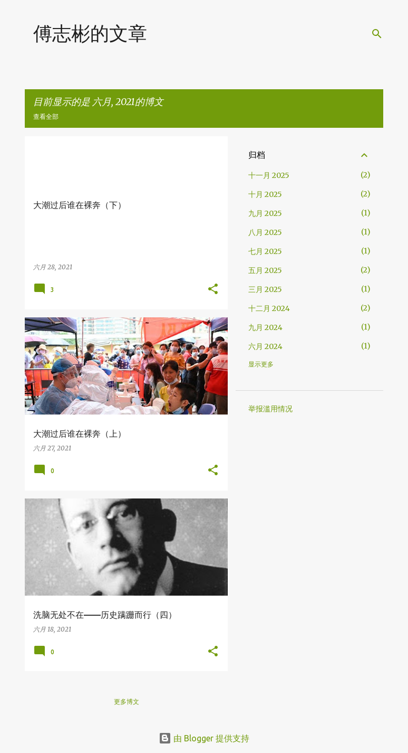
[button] (213, 290)
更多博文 (126, 701)
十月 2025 (265, 194)
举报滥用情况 (270, 408)
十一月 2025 (268, 175)
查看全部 (46, 116)
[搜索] (377, 33)
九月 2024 (265, 327)
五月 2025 (265, 270)
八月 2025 (265, 232)
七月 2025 (265, 251)
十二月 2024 (269, 308)
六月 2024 (265, 346)
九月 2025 (265, 213)
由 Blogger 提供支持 (204, 738)
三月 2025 (265, 289)
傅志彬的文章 (90, 33)
